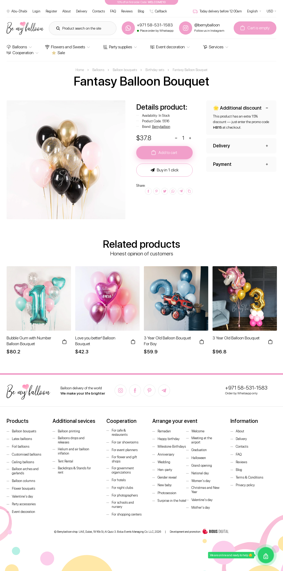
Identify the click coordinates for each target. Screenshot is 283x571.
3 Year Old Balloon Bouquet (236, 337)
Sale (58, 52)
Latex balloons (22, 439)
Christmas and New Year (205, 490)
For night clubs (122, 488)
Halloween (198, 458)
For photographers (125, 495)
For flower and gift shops (124, 459)
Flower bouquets (23, 488)
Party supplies (117, 46)
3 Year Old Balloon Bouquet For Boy (167, 340)
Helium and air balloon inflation (73, 451)
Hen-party (165, 470)
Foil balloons (20, 446)
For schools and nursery (123, 504)
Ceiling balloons (23, 462)
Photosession (167, 493)
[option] (66, 159)
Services (213, 46)
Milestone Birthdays (172, 446)
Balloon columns (23, 481)
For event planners (125, 450)
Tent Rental (65, 461)
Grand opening (201, 465)
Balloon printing (69, 431)
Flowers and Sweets (65, 46)
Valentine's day (22, 496)
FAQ (113, 11)
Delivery (81, 11)
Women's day (200, 481)
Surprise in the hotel (172, 501)
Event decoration (167, 46)
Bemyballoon (161, 127)
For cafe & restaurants (120, 432)
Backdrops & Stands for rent (74, 470)
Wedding (164, 462)
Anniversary (166, 454)
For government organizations (123, 470)
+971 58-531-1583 (246, 388)
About (66, 11)
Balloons (17, 46)
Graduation (199, 450)
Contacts (98, 11)
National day (200, 473)
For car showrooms (125, 442)
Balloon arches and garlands (25, 471)
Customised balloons (26, 454)
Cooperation (20, 52)
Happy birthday (169, 439)
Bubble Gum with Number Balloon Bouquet (29, 340)
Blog (141, 11)
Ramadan (164, 431)
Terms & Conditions (249, 477)
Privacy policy (245, 485)
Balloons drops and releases (71, 440)
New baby (165, 485)
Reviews (127, 11)
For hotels (119, 480)
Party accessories (24, 504)
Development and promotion (199, 532)
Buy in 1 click (164, 170)
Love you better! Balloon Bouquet (95, 340)
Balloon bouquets (24, 431)
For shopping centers (127, 514)
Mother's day (200, 507)
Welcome (197, 431)
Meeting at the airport (201, 440)
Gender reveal (167, 477)
